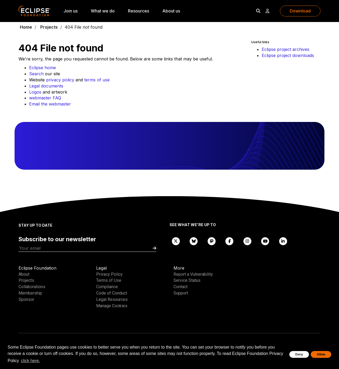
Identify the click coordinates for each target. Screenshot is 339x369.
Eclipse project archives (285, 49)
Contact (180, 286)
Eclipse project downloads (288, 55)
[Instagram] (247, 240)
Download (300, 11)
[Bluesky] (194, 240)
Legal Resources (112, 299)
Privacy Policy (109, 274)
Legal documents (46, 86)
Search (36, 73)
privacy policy (60, 79)
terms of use (97, 79)
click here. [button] (30, 360)
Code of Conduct (111, 293)
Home (26, 27)
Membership (30, 293)
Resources (138, 11)
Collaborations (32, 286)
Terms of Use (108, 280)
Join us (71, 11)
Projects (49, 27)
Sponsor (26, 299)
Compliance (107, 286)
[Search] (258, 11)
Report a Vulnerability (193, 274)
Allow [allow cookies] (321, 354)
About (24, 274)
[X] (176, 240)
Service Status (186, 280)
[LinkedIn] (283, 240)
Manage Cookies (111, 305)
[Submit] (154, 248)
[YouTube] (265, 240)
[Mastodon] (212, 240)
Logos (35, 92)
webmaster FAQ (45, 97)
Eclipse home (42, 67)
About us (171, 11)
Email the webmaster (50, 104)
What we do (103, 11)
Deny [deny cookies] (299, 354)
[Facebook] (230, 240)
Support (180, 293)
